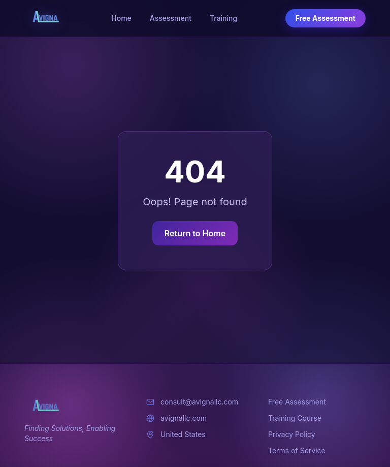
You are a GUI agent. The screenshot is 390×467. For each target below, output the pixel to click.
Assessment (170, 18)
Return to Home (195, 233)
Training (223, 18)
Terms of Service (297, 450)
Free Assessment (325, 18)
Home (121, 18)
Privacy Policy (291, 434)
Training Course (294, 418)
